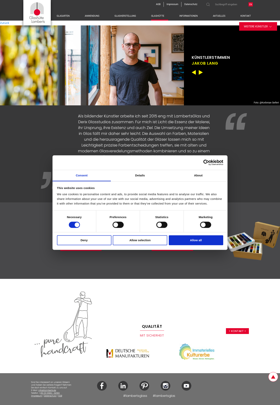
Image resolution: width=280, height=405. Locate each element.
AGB (60, 395)
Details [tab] (140, 175)
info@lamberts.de (47, 390)
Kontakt (246, 16)
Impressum (36, 395)
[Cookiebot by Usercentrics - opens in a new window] (206, 162)
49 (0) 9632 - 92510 (50, 393)
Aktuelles (219, 16)
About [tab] (198, 175)
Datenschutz (50, 395)
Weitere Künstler (258, 26)
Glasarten (63, 16)
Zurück (4, 23)
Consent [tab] (82, 175)
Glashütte (157, 16)
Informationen (188, 16)
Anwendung (92, 16)
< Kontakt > (237, 331)
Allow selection (139, 240)
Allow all (196, 240)
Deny (84, 240)
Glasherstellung (125, 16)
